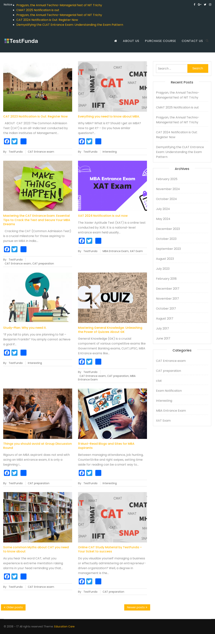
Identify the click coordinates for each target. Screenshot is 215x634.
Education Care (64, 626)
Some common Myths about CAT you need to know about (36, 549)
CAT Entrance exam (41, 152)
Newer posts (136, 607)
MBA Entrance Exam (116, 251)
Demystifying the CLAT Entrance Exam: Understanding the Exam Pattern (69, 25)
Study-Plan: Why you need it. (25, 328)
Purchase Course (160, 41)
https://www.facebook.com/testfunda (194, 4)
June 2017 (163, 338)
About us (131, 41)
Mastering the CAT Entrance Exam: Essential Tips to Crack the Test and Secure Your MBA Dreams (36, 220)
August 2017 (164, 318)
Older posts (14, 607)
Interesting (110, 152)
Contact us (192, 41)
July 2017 (162, 328)
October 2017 (166, 308)
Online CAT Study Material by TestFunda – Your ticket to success (110, 549)
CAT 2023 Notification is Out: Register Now (35, 116)
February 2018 (166, 278)
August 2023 (165, 259)
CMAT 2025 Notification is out (37, 10)
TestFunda (16, 152)
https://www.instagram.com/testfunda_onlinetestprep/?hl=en (210, 4)
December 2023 (168, 229)
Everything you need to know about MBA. (109, 116)
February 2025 (166, 179)
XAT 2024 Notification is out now (103, 216)
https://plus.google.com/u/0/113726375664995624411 (199, 4)
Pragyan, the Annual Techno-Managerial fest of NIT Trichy (59, 5)
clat (159, 381)
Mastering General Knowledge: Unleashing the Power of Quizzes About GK (110, 330)
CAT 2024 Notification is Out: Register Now (47, 20)
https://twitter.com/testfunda (205, 4)
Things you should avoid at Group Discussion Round (37, 446)
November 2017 (167, 298)
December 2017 (167, 288)
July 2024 (163, 209)
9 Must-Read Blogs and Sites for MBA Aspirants (106, 446)
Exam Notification (169, 391)
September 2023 (168, 249)
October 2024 (166, 199)
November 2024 (168, 189)
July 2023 (163, 269)
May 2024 (163, 219)
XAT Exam (136, 251)
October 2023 (166, 239)
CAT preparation (43, 263)
